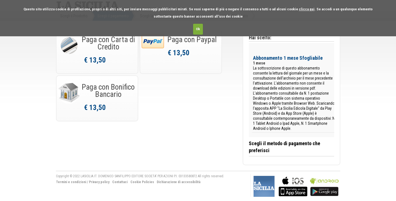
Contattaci (120, 182)
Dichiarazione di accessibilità (178, 182)
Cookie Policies (142, 182)
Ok (198, 29)
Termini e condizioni (71, 182)
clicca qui (307, 9)
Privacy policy (99, 182)
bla (293, 185)
